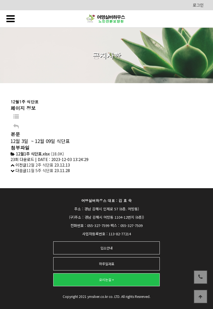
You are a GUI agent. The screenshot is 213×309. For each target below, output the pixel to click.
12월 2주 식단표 (39, 165)
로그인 (198, 5)
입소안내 (106, 248)
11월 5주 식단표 (39, 170)
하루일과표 (106, 263)
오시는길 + (106, 279)
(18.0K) (40, 154)
